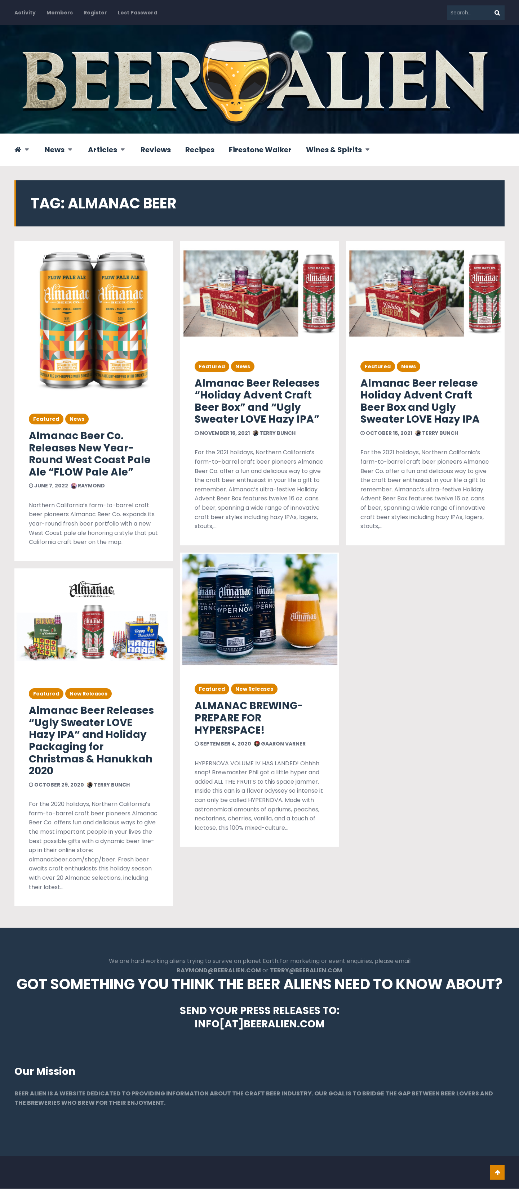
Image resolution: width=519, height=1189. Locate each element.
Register (95, 12)
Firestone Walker (260, 150)
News (55, 150)
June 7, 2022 (48, 485)
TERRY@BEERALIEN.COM (306, 971)
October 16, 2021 (386, 433)
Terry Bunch (108, 784)
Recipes (199, 150)
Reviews (156, 150)
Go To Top (497, 1173)
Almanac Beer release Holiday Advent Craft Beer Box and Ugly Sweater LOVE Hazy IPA (420, 401)
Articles (102, 150)
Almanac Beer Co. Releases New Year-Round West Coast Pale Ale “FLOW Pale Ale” (90, 454)
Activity (25, 12)
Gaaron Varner (280, 743)
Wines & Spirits (334, 150)
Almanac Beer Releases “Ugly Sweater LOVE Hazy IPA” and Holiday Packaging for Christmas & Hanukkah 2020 (91, 740)
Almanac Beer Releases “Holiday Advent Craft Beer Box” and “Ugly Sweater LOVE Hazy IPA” (257, 401)
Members (59, 12)
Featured (46, 419)
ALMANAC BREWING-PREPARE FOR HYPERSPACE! (249, 718)
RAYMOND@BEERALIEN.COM (219, 971)
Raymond (88, 485)
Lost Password (137, 12)
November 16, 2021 (222, 433)
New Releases (88, 693)
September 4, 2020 (223, 743)
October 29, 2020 (56, 784)
